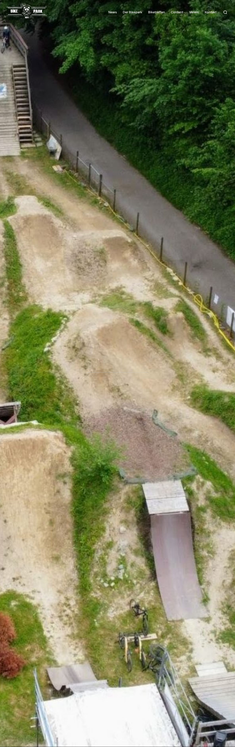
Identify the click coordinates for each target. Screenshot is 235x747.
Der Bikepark (132, 12)
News (112, 12)
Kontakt (211, 12)
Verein (194, 12)
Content (177, 12)
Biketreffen (156, 12)
